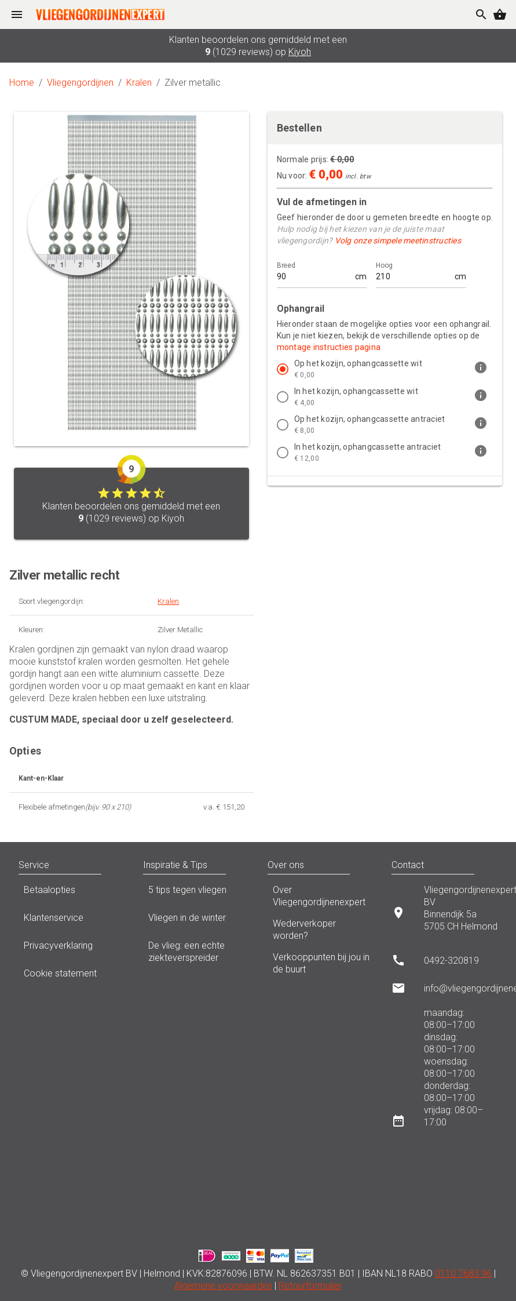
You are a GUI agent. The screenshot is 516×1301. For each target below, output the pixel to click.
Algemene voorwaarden (223, 1285)
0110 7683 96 (463, 1273)
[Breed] (315, 272)
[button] (113, 865)
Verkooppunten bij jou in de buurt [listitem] (320, 963)
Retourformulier (310, 1285)
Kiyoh (299, 51)
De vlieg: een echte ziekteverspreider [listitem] (196, 951)
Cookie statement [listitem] (71, 976)
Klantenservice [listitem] (71, 921)
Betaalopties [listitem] (71, 893)
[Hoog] (414, 272)
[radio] (282, 369)
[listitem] (385, 369)
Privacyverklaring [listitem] (71, 949)
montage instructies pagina (329, 347)
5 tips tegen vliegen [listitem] (196, 893)
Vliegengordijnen (80, 82)
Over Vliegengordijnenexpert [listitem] (320, 896)
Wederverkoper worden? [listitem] (320, 929)
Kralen (139, 82)
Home (21, 82)
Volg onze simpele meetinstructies (398, 240)
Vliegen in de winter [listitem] (196, 921)
